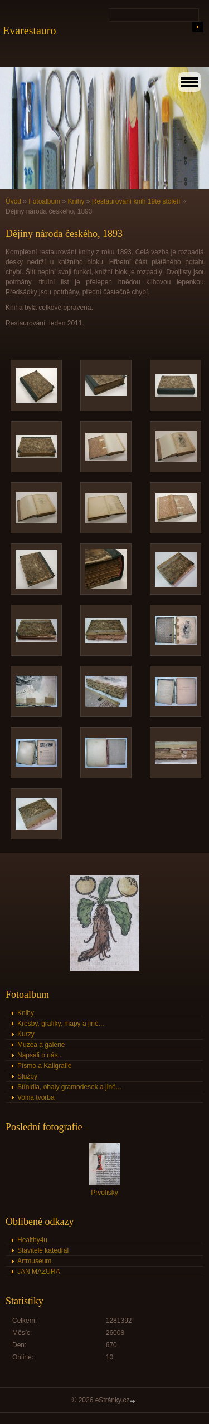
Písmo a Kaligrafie (44, 1066)
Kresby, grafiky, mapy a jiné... (60, 1023)
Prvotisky (104, 1192)
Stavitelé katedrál (43, 1250)
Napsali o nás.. (39, 1055)
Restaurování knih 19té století (136, 201)
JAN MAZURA (38, 1271)
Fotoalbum (44, 201)
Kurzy (26, 1034)
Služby (27, 1076)
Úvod (13, 201)
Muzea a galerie (41, 1045)
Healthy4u (32, 1240)
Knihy (75, 201)
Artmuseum (34, 1261)
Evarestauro (29, 30)
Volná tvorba (36, 1097)
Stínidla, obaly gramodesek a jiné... (69, 1087)
